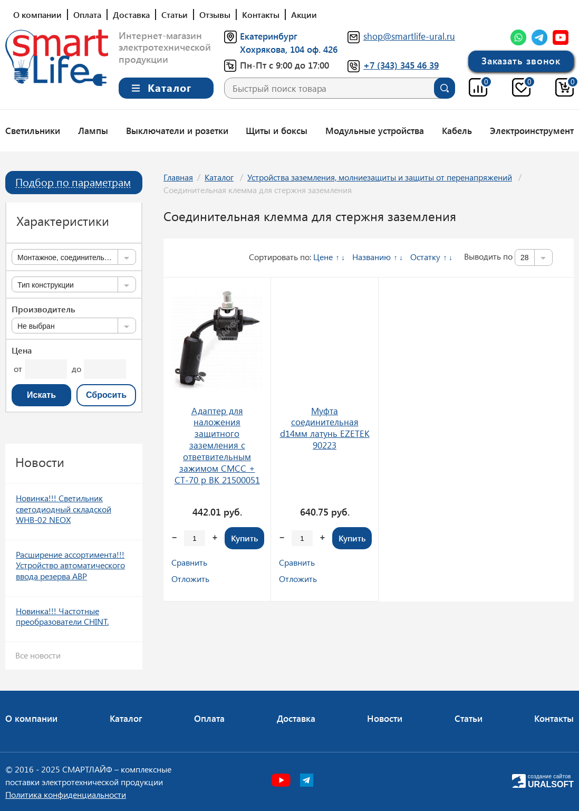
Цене (323, 256)
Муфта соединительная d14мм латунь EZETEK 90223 (325, 428)
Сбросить (106, 394)
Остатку (425, 256)
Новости (384, 718)
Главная (178, 177)
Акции (304, 14)
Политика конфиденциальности (65, 794)
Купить (244, 537)
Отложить (190, 578)
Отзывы (214, 14)
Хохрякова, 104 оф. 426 (288, 49)
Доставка (131, 14)
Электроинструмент (532, 130)
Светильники (32, 130)
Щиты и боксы (276, 130)
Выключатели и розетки (177, 130)
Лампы (93, 130)
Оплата (87, 14)
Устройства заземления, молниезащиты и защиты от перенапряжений (379, 177)
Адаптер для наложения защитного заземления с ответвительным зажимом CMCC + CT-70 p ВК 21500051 (217, 445)
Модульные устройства (374, 130)
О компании (37, 14)
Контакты (260, 14)
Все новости (38, 655)
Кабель (457, 130)
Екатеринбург (268, 36)
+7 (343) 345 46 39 (401, 65)
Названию (371, 256)
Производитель (43, 309)
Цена (22, 350)
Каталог (219, 177)
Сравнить (189, 562)
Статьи (174, 14)
